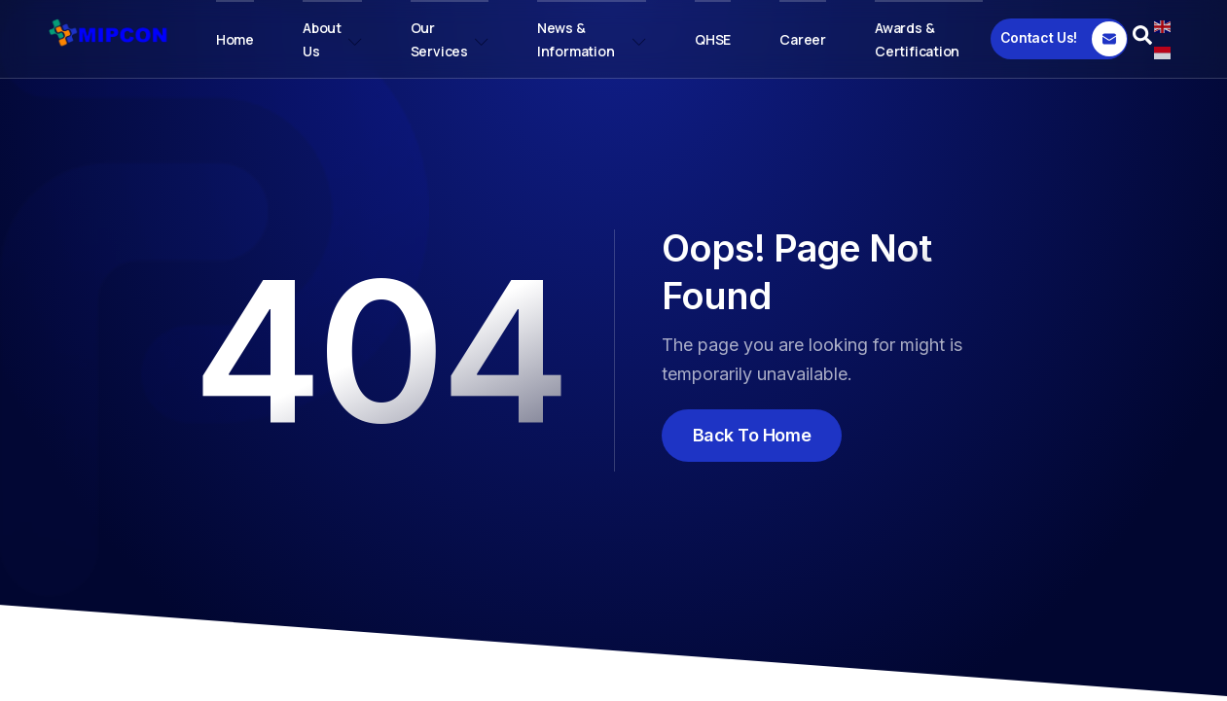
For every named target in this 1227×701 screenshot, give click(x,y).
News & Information (591, 39)
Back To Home (752, 435)
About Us (332, 39)
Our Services (449, 39)
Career (802, 39)
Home (235, 39)
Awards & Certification (917, 39)
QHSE (713, 39)
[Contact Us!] (1059, 38)
